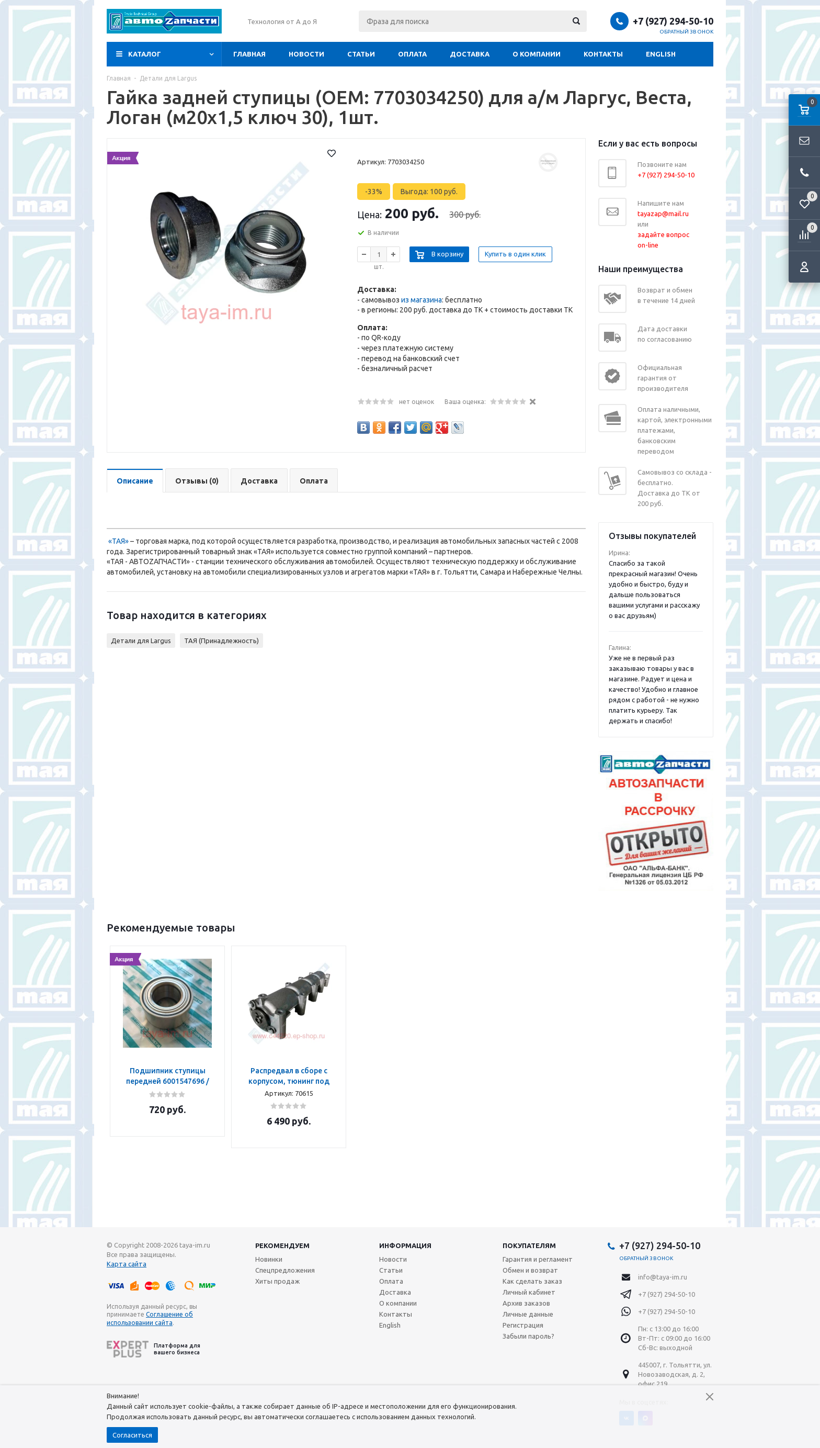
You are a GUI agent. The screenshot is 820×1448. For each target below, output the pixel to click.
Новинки (268, 1259)
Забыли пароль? (528, 1336)
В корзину (447, 253)
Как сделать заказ (532, 1281)
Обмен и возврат (530, 1270)
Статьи (361, 54)
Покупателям (529, 1245)
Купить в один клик (515, 253)
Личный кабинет (529, 1292)
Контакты (603, 54)
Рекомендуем (282, 1245)
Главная (249, 54)
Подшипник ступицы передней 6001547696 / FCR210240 (167, 1081)
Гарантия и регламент (538, 1259)
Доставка (469, 54)
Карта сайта (126, 1263)
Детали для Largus (141, 640)
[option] (167, 1041)
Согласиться (132, 1435)
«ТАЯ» (118, 541)
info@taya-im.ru (662, 1277)
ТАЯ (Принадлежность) (221, 640)
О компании (536, 54)
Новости (306, 54)
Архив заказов (526, 1303)
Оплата (412, 54)
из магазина (421, 300)
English (661, 54)
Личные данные (528, 1314)
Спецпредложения (285, 1270)
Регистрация (523, 1325)
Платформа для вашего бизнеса (153, 1349)
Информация (405, 1245)
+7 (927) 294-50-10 (673, 21)
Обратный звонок (686, 32)
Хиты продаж (277, 1281)
